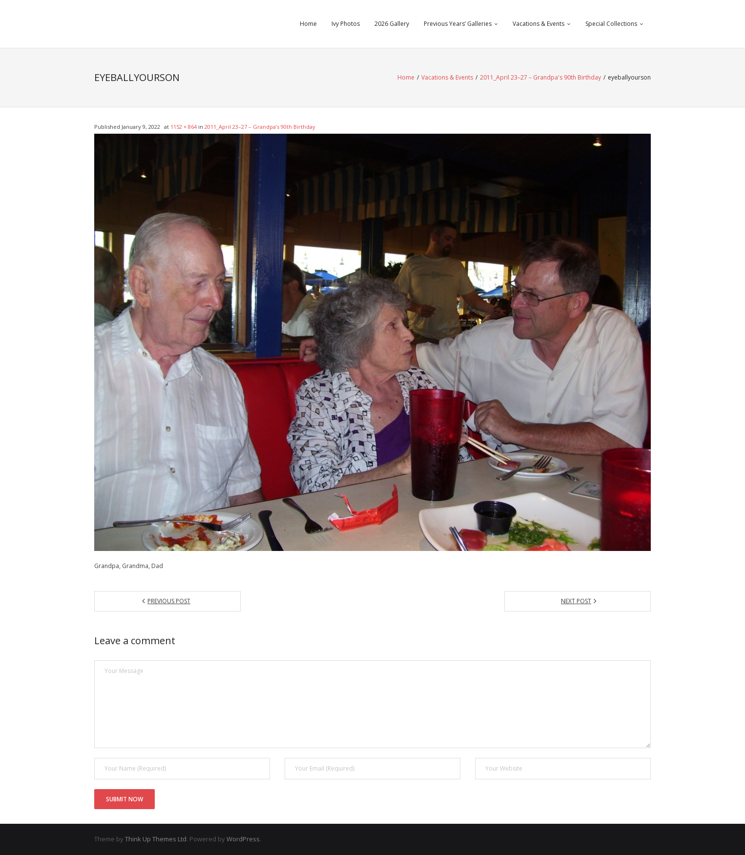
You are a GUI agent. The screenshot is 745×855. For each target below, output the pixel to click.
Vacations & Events (538, 24)
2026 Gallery (391, 24)
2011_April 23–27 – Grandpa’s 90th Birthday (260, 126)
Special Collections (611, 24)
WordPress (243, 839)
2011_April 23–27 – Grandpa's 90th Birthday (540, 77)
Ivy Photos (345, 24)
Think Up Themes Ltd (155, 839)
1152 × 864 (183, 126)
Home (308, 24)
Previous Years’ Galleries (458, 24)
